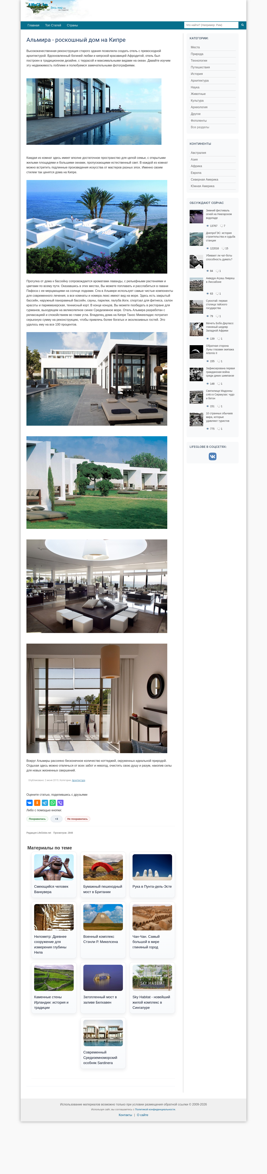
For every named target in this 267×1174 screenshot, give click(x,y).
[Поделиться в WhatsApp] (53, 803)
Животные (198, 93)
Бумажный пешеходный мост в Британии (103, 874)
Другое (196, 114)
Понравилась (37, 818)
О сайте (142, 1115)
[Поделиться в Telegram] (45, 803)
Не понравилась (77, 818)
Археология (199, 107)
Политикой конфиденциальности (155, 1109)
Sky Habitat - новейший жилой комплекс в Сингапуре (152, 987)
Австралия (198, 152)
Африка (196, 166)
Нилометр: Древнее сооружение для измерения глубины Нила (54, 929)
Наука (195, 87)
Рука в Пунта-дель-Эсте (152, 871)
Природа (197, 54)
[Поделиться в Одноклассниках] (37, 803)
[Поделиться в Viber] (60, 803)
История (197, 73)
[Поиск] (242, 25)
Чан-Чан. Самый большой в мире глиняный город (152, 926)
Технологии (199, 60)
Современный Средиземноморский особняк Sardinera (103, 1042)
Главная (33, 25)
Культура (197, 100)
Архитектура (78, 780)
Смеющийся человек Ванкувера (54, 874)
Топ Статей (53, 25)
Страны (72, 25)
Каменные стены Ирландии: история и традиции (54, 987)
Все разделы (200, 127)
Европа (196, 172)
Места (195, 47)
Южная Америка (202, 186)
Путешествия (200, 67)
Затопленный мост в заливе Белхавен (103, 984)
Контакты (125, 1115)
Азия (194, 159)
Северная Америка (204, 179)
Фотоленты (199, 120)
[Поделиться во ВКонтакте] (29, 803)
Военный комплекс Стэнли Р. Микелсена (103, 924)
